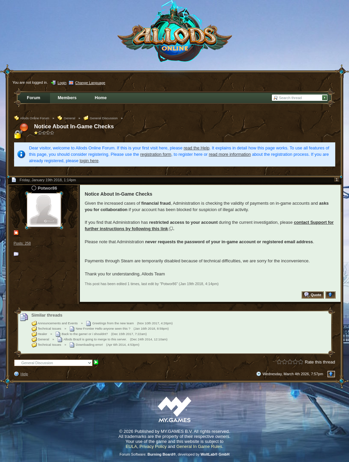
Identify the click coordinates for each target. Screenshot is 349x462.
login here (89, 160)
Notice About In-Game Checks (74, 126)
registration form (155, 154)
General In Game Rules (199, 446)
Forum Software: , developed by (174, 454)
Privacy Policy (153, 446)
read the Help (196, 147)
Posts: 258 (22, 243)
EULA (131, 446)
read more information (230, 154)
